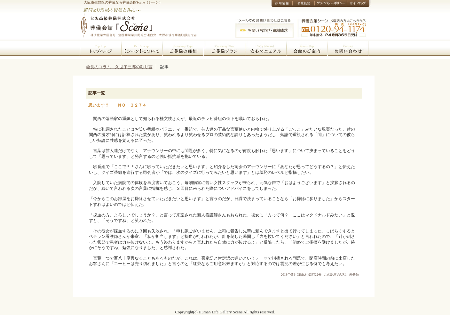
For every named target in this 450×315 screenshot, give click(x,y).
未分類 (354, 274)
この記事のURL (335, 274)
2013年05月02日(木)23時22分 (301, 274)
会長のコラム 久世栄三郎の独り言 (119, 66)
